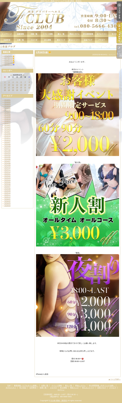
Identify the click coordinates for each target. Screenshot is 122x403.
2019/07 (7, 132)
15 (29, 85)
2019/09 (7, 134)
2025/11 (7, 195)
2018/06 (7, 111)
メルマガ (34, 40)
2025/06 (7, 185)
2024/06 (7, 159)
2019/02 (7, 128)
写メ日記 (115, 34)
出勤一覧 (34, 34)
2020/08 (7, 144)
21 (25, 87)
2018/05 (7, 109)
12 (17, 85)
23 (5, 90)
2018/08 (7, 115)
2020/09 (7, 147)
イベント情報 (47, 34)
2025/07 (7, 187)
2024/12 (7, 172)
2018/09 (7, 117)
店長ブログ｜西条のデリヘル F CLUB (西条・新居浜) (61, 16)
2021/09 (7, 151)
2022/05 (7, 157)
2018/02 (7, 102)
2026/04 (7, 206)
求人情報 (47, 40)
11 (13, 85)
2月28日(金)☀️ (43, 52)
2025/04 (7, 180)
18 (13, 87)
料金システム (74, 34)
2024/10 (7, 168)
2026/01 (7, 199)
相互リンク (61, 40)
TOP (7, 34)
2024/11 (7, 170)
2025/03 (7, 178)
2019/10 (7, 136)
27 (21, 90)
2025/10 (7, 193)
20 (21, 87)
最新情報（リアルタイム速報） (20, 34)
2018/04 (7, 106)
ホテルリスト (101, 34)
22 (29, 87)
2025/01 (7, 174)
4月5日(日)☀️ (9, 63)
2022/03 (7, 153)
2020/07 (7, 142)
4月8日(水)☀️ (9, 56)
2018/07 (7, 113)
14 (25, 85)
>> (23, 75)
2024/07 (7, 161)
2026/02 (7, 201)
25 (13, 90)
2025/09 (7, 191)
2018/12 (7, 123)
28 (25, 90)
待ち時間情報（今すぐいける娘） (88, 34)
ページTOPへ (115, 379)
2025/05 (7, 182)
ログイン (61, 390)
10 (9, 85)
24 (9, 90)
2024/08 (7, 163)
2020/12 (7, 149)
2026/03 (7, 204)
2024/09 (7, 166)
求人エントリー (74, 40)
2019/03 (7, 130)
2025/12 (7, 197)
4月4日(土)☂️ (9, 65)
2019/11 (7, 138)
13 (21, 85)
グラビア (101, 40)
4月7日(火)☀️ (9, 58)
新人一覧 (61, 34)
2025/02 (7, 176)
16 (5, 87)
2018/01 (7, 100)
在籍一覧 (20, 40)
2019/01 (7, 125)
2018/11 (7, 121)
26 (17, 90)
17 (9, 87)
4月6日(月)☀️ (9, 61)
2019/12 (7, 140)
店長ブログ (88, 40)
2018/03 (7, 104)
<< (11, 75)
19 (17, 87)
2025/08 (7, 189)
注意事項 (7, 40)
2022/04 (7, 155)
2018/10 (7, 119)
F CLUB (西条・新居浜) (58, 401)
